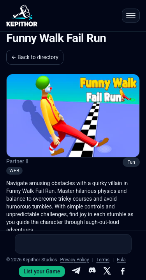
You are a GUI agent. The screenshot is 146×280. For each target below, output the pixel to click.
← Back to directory (34, 57)
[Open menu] (131, 16)
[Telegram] (76, 271)
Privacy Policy (74, 259)
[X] (107, 271)
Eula (121, 259)
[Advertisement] (73, 244)
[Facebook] (122, 271)
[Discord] (91, 271)
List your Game (41, 271)
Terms (102, 259)
